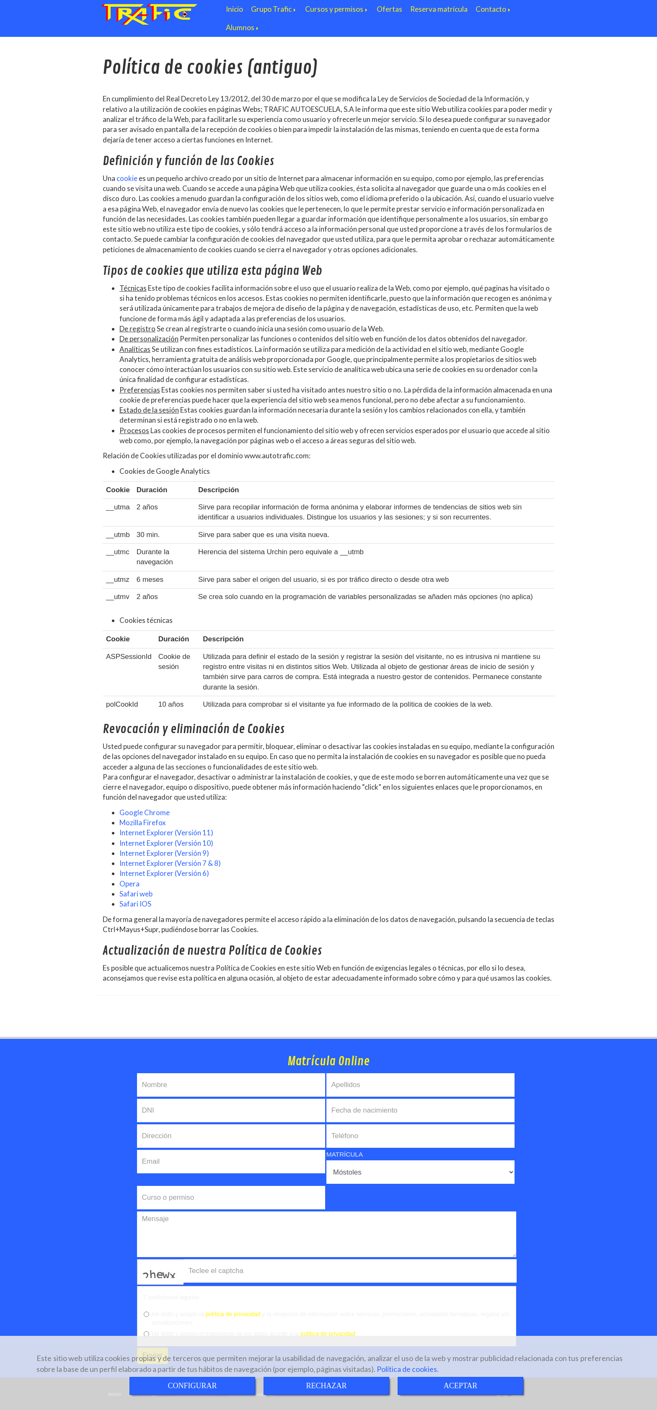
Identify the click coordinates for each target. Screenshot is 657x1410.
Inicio (234, 9)
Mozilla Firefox (142, 822)
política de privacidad (233, 1314)
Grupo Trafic (274, 9)
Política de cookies (407, 1369)
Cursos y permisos (337, 9)
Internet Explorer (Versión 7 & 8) (170, 863)
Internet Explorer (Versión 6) (164, 873)
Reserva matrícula (439, 9)
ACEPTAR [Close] (461, 1386)
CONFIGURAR (192, 1386)
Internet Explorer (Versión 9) (164, 853)
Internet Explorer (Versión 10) (166, 843)
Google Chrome (144, 812)
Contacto (494, 9)
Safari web (136, 893)
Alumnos (243, 27)
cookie (126, 178)
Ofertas (389, 9)
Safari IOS (135, 903)
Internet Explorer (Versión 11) (166, 832)
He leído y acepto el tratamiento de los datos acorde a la (250, 1333)
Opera (129, 883)
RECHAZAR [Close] (326, 1386)
